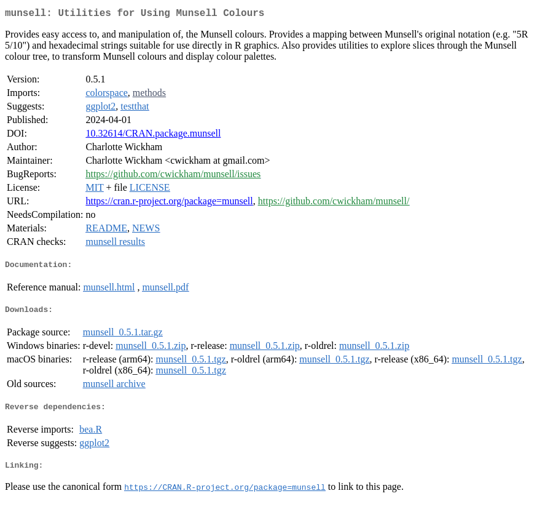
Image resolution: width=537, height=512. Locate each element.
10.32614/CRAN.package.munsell (153, 135)
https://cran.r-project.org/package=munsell (169, 203)
